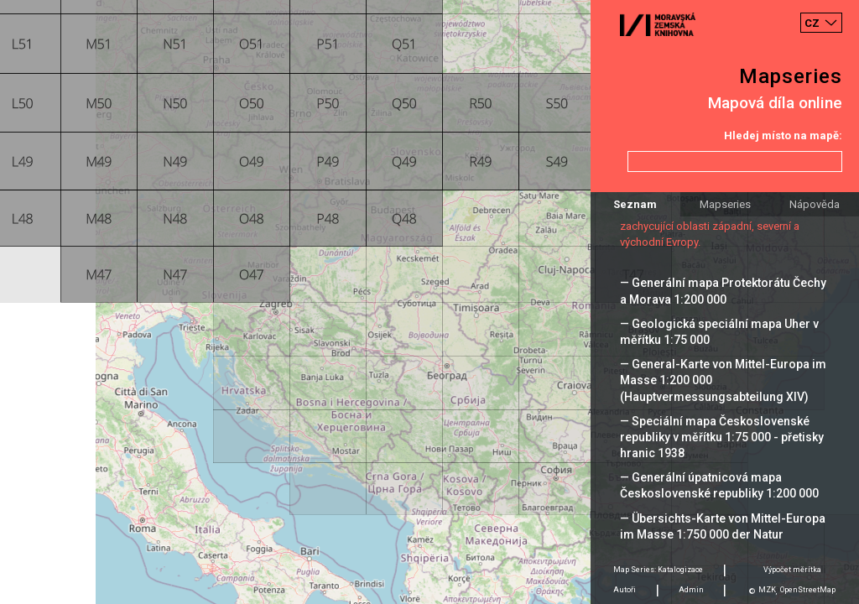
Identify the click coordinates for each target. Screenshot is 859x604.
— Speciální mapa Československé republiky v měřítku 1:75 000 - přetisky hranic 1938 (722, 437)
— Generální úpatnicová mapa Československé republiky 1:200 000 (719, 485)
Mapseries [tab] (725, 204)
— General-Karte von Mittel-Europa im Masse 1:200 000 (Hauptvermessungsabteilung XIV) (723, 380)
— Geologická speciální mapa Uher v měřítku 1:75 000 (719, 331)
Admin (691, 590)
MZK (767, 590)
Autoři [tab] (624, 590)
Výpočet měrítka (792, 569)
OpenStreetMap (808, 590)
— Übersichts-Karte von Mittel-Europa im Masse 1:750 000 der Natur (722, 526)
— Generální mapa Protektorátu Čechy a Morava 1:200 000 (723, 290)
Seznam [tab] (635, 204)
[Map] (429, 302)
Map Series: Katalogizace (658, 569)
